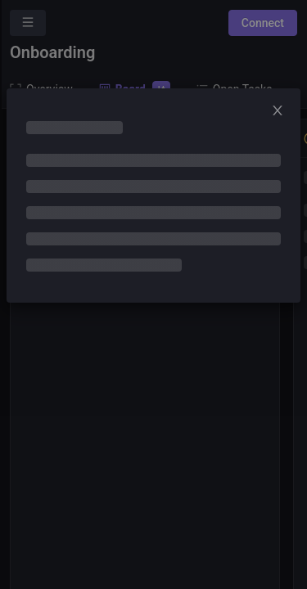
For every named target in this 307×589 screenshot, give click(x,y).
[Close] (282, 111)
